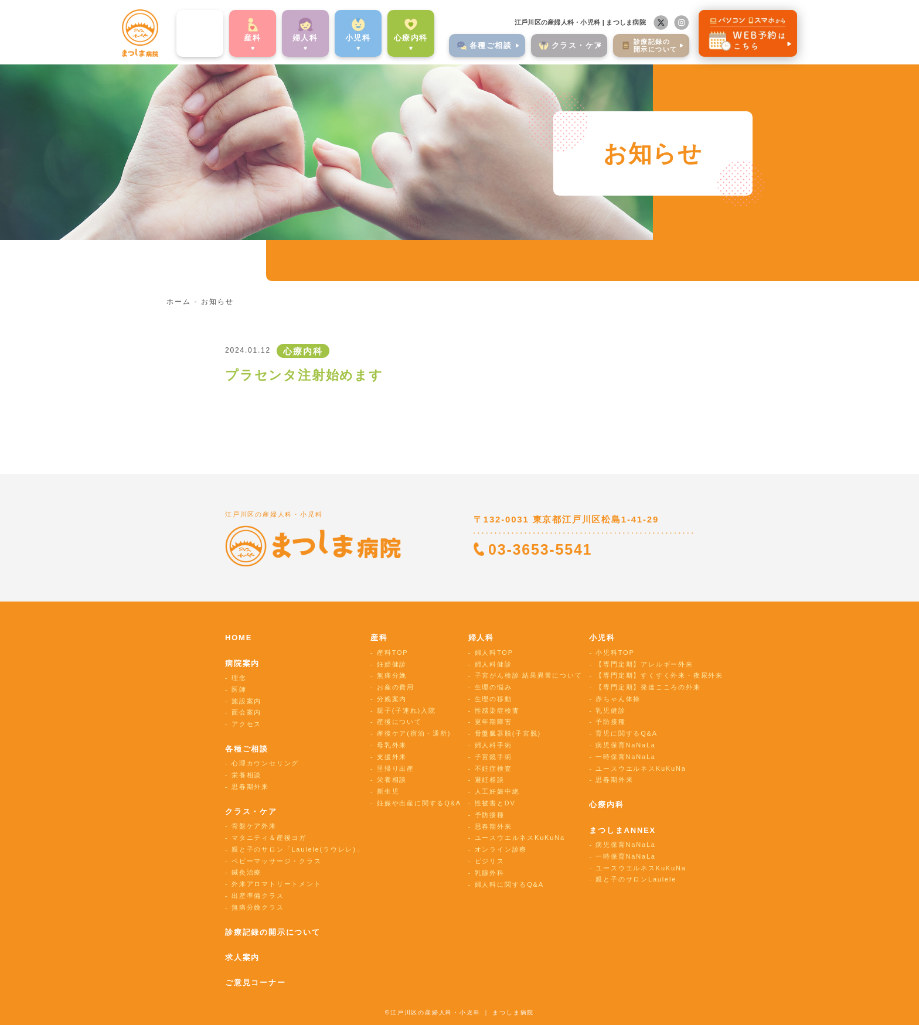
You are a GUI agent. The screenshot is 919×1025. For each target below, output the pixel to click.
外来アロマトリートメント (277, 883)
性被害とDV (495, 803)
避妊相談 (490, 779)
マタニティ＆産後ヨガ (269, 837)
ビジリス (490, 861)
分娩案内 (392, 698)
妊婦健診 (392, 664)
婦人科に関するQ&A (509, 884)
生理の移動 (493, 698)
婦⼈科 (284, 37)
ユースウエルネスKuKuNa (520, 837)
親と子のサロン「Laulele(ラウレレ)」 (297, 849)
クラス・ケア (251, 811)
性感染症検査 (497, 710)
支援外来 (392, 756)
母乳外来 (392, 745)
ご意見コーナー (255, 982)
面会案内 (246, 712)
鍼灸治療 (246, 872)
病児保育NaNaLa (625, 745)
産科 (231, 37)
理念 (239, 677)
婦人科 (481, 637)
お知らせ (217, 302)
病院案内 (178, 37)
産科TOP (392, 652)
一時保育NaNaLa (625, 756)
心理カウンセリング (265, 763)
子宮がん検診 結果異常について (529, 675)
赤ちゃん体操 (618, 698)
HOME (238, 637)
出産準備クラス (258, 895)
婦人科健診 (493, 664)
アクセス (246, 723)
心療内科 (389, 37)
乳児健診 (610, 710)
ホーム (178, 302)
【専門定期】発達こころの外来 (647, 687)
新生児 (388, 791)
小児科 (602, 637)
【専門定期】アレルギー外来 (644, 664)
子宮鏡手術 (493, 756)
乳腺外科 (490, 872)
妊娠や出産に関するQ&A (419, 803)
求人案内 (242, 957)
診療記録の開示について (273, 932)
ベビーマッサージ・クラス (277, 861)
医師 (239, 689)
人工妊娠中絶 (497, 791)
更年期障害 (493, 721)
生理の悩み (493, 687)
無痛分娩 (392, 675)
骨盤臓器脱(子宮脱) (508, 733)
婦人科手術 (493, 745)
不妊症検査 (493, 768)
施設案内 (246, 701)
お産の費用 (395, 687)
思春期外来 (250, 786)
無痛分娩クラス (258, 907)
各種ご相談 (246, 748)
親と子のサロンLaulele (635, 879)
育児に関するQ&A (626, 733)
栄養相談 (246, 774)
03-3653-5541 (540, 549)
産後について (399, 721)
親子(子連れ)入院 (406, 710)
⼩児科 (337, 37)
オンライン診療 (501, 849)
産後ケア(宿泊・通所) (414, 733)
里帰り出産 (395, 768)
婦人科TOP (494, 652)
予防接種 (490, 814)
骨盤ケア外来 (254, 825)
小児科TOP (614, 652)
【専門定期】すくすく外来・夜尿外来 (659, 675)
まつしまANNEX (622, 830)
